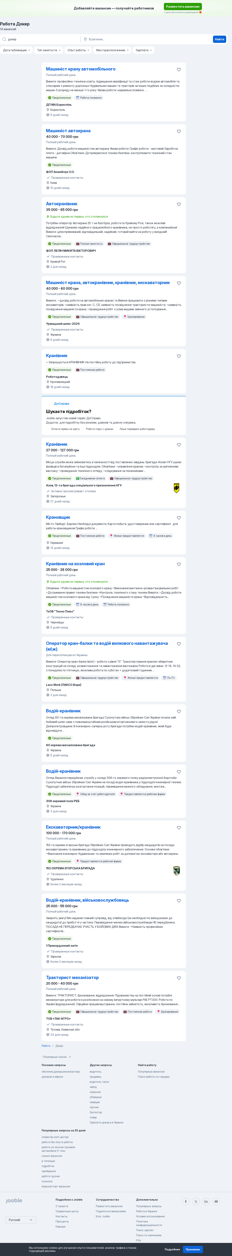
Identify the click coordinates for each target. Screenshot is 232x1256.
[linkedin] (206, 1201)
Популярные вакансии (151, 1071)
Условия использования (150, 1216)
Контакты (61, 1216)
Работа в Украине (146, 1211)
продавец (95, 1076)
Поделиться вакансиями (111, 1211)
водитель (95, 1071)
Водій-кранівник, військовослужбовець (87, 900)
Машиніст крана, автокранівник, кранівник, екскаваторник (108, 282)
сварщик (95, 1102)
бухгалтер (96, 1112)
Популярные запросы (148, 1206)
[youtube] (216, 1201)
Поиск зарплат (145, 1230)
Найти (219, 39)
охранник (95, 1091)
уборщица (96, 1097)
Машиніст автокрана (68, 130)
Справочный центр (67, 1211)
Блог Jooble (103, 1216)
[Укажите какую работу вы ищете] (40, 39)
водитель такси (99, 1081)
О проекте (62, 1206)
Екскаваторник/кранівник (73, 827)
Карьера (60, 1226)
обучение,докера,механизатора (61, 1071)
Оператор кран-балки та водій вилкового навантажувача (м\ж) (107, 646)
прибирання (49, 1171)
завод (93, 1086)
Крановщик (58, 517)
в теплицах (48, 1160)
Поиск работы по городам (153, 1076)
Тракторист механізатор (72, 977)
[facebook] (185, 1201)
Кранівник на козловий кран (75, 563)
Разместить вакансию (183, 6)
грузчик (94, 1107)
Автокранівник (61, 203)
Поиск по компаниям (148, 1235)
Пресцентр (62, 1221)
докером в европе (52, 1076)
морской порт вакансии (56, 1186)
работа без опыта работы (57, 1142)
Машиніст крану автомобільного (80, 69)
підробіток (48, 1166)
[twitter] (196, 1201)
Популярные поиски (57, 1057)
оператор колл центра (55, 1136)
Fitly (138, 1240)
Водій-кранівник (63, 710)
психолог (47, 1181)
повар (93, 1117)
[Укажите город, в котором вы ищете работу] (121, 39)
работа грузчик (51, 1176)
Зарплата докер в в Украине (106, 1122)
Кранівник (56, 355)
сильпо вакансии (52, 1155)
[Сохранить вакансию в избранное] (179, 69)
